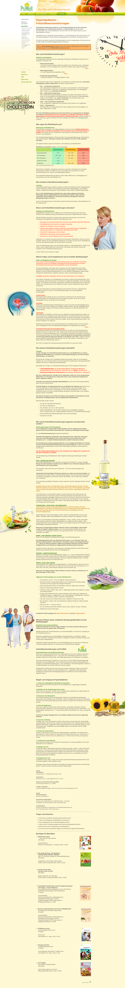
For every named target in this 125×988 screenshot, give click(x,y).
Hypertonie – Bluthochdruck (25, 37)
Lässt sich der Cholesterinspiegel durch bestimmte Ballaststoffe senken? (60, 824)
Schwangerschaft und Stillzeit (26, 45)
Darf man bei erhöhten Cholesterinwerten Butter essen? (55, 818)
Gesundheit (24, 26)
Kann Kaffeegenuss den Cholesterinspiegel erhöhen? (54, 822)
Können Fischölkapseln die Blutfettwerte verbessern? (54, 820)
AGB (22, 77)
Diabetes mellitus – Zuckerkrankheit (26, 30)
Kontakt (23, 72)
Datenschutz (24, 79)
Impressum (24, 74)
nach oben (86, 982)
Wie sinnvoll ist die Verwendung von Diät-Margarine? (54, 826)
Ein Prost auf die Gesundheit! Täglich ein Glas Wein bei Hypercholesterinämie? (62, 828)
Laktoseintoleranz (26, 40)
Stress (23, 47)
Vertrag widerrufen (26, 82)
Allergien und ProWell (27, 28)
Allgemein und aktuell (24, 22)
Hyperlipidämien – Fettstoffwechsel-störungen (26, 34)
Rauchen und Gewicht (25, 42)
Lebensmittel (24, 19)
